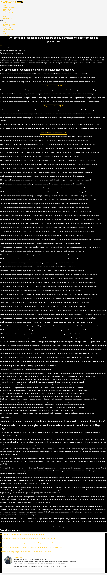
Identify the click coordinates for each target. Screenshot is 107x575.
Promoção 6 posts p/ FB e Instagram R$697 (53, 133)
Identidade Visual (8, 13)
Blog (4, 16)
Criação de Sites (7, 11)
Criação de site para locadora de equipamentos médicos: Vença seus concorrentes (27, 543)
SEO (4, 14)
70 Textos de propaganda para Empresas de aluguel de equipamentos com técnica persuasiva (31, 547)
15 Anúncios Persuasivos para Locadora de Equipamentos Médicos (22, 534)
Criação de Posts (8, 9)
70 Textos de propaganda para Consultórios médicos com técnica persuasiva (25, 552)
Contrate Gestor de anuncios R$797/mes (53, 86)
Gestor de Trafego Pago (9, 7)
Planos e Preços (7, 18)
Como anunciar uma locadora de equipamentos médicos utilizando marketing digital (27, 538)
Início (4, 5)
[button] (53, 20)
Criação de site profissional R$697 (53, 106)
